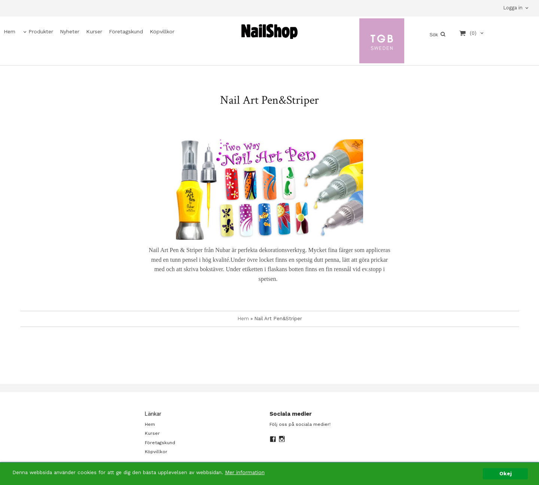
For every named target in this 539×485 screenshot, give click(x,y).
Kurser (94, 31)
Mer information (245, 472)
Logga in (513, 7)
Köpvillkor (162, 31)
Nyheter (69, 31)
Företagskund (126, 31)
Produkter (40, 31)
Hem (9, 31)
